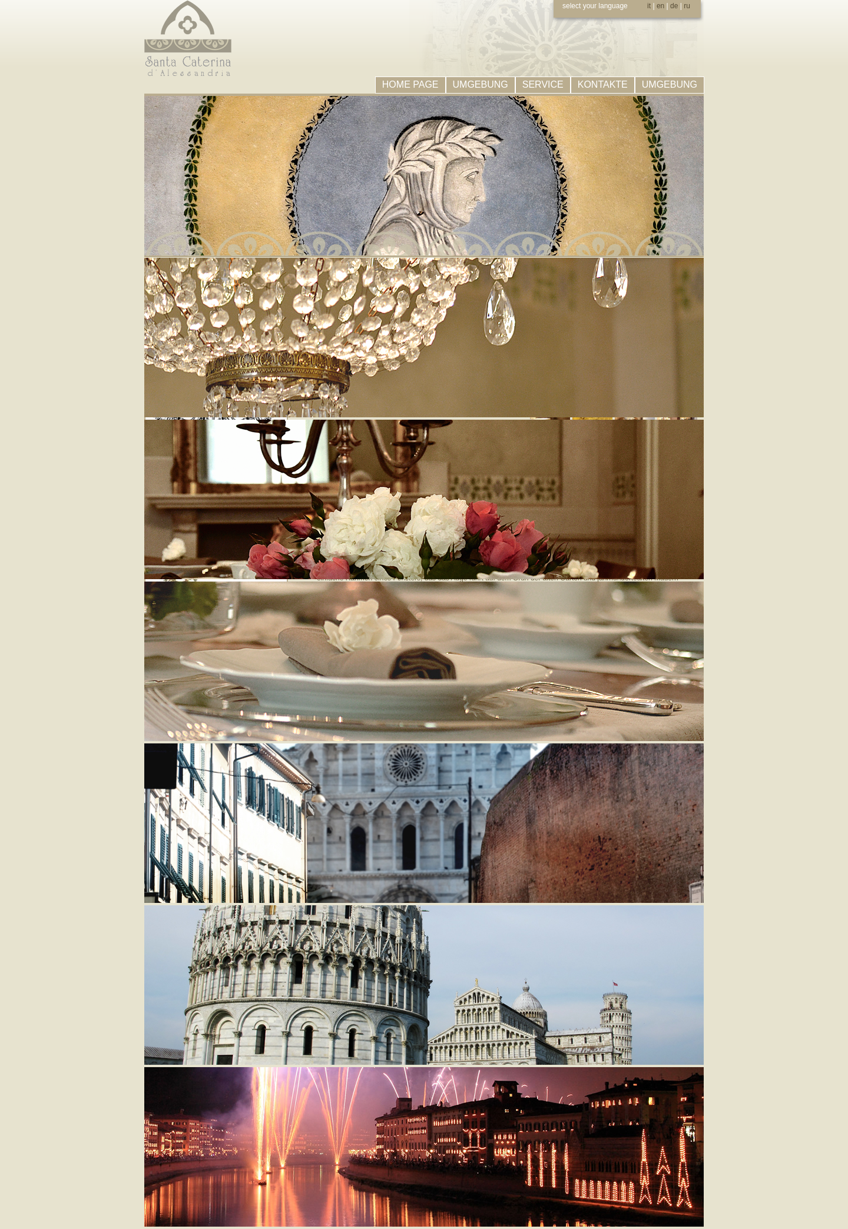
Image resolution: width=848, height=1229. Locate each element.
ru (687, 6)
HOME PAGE (410, 84)
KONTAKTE (603, 84)
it (649, 6)
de (674, 6)
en (660, 6)
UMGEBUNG (480, 84)
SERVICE (543, 84)
